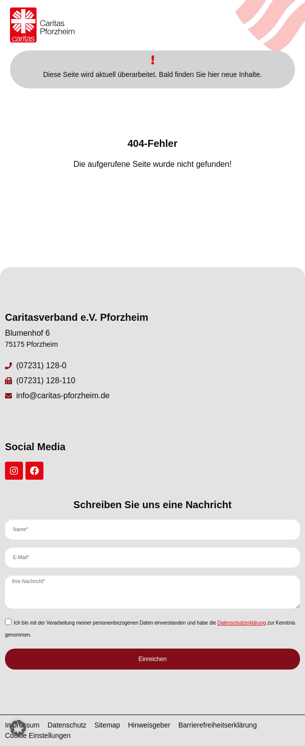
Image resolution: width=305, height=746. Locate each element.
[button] (18, 728)
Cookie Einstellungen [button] (38, 736)
